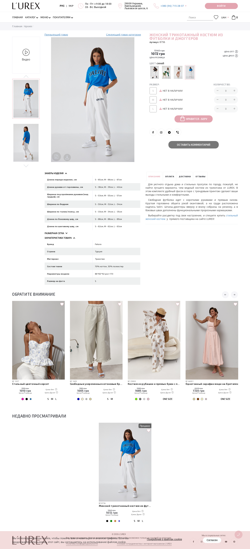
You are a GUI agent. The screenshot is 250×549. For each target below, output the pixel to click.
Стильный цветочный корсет (30, 383)
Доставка (185, 176)
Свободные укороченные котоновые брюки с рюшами (96, 383)
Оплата (169, 176)
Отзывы (200, 176)
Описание (154, 176)
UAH (223, 17)
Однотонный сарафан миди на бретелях (212, 383)
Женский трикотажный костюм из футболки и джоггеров (125, 505)
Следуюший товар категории (123, 34)
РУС (62, 6)
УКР (71, 6)
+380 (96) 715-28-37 (172, 6)
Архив (28, 26)
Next (26, 166)
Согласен (212, 540)
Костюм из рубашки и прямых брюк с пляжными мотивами (154, 383)
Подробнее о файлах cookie (164, 539)
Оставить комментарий (193, 144)
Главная (17, 26)
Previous (26, 77)
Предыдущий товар (56, 34)
